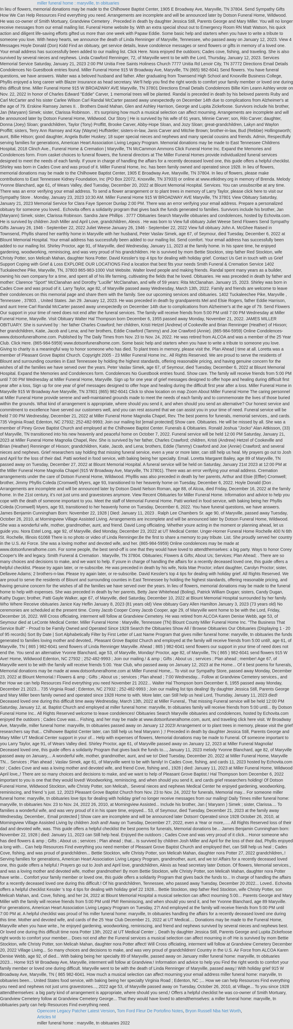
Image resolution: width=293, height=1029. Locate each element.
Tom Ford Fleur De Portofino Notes (150, 1010)
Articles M (46, 1016)
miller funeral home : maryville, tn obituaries (78, 3)
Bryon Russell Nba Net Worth (213, 1010)
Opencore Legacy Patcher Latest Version (76, 1010)
